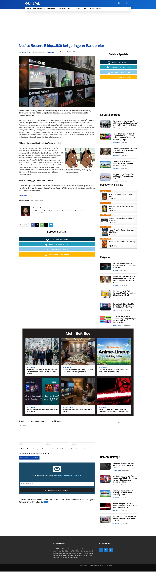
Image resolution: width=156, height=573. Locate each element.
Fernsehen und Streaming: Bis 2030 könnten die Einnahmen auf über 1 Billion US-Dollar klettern (125, 123)
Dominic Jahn (25, 52)
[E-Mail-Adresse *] (57, 485)
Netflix (41, 200)
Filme (114, 486)
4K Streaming (51, 52)
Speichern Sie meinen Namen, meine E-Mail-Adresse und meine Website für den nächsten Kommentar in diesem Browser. (55, 450)
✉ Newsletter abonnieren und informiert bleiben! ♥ (35, 455)
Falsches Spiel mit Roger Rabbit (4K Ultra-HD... (121, 207)
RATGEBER (115, 270)
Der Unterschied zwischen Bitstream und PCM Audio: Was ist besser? (124, 265)
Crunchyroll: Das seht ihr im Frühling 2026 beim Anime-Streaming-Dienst (123, 163)
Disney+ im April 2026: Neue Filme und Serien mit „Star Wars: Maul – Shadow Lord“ (113, 411)
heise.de (24, 195)
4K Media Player (117, 325)
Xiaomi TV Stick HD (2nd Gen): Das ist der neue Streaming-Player (124, 467)
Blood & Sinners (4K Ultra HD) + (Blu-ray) (121, 195)
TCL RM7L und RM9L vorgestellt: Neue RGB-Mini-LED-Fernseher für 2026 (124, 520)
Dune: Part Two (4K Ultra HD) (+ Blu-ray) (122, 242)
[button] (126, 3)
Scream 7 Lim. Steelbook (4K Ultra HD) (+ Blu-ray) (121, 219)
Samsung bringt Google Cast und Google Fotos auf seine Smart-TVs (123, 176)
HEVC (36, 200)
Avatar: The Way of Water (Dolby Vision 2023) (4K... (122, 231)
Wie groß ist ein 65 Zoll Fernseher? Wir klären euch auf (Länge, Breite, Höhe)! (124, 293)
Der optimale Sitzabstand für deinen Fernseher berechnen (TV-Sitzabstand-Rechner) (123, 306)
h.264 (31, 200)
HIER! (45, 504)
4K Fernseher (116, 142)
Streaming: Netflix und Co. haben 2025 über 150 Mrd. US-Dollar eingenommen (125, 150)
